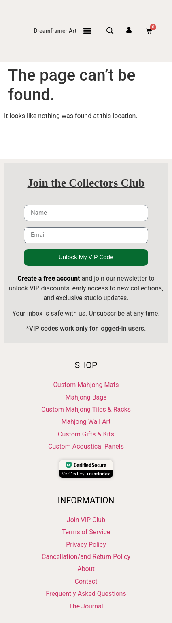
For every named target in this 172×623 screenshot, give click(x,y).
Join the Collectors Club (85, 182)
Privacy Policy (86, 544)
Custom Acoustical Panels (86, 446)
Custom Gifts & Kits (86, 434)
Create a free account (48, 278)
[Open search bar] (110, 30)
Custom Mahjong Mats (86, 385)
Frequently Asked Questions (86, 593)
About (86, 569)
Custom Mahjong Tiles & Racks (86, 409)
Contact (86, 581)
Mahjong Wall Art (85, 421)
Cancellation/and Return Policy (86, 557)
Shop (86, 365)
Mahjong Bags (85, 397)
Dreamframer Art (55, 31)
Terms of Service (86, 532)
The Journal (86, 606)
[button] (87, 31)
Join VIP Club (86, 520)
